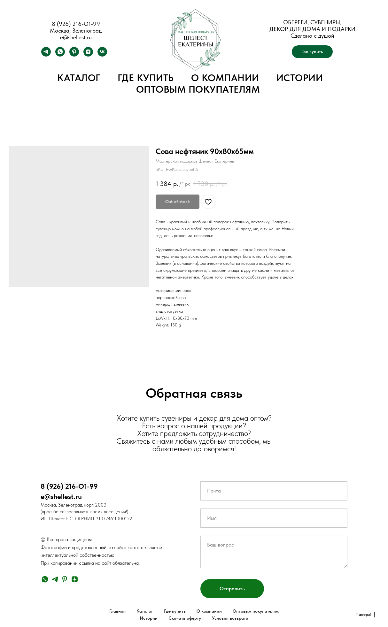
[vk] (102, 54)
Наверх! (365, 614)
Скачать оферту (184, 618)
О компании (225, 77)
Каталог (78, 77)
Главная (117, 611)
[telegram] (46, 54)
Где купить (146, 77)
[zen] (88, 54)
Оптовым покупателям (198, 89)
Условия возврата (230, 618)
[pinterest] (74, 54)
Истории (299, 77)
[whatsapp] (60, 54)
